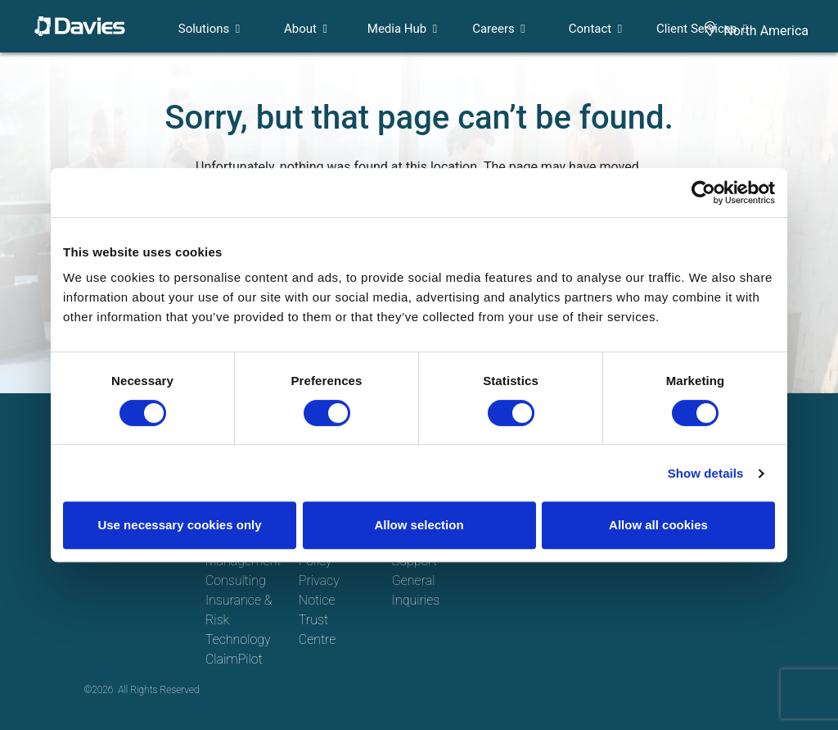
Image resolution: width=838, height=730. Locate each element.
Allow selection (418, 525)
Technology (238, 639)
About (300, 28)
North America (766, 31)
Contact (590, 28)
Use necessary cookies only (179, 525)
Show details (706, 473)
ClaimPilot (234, 659)
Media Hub (396, 28)
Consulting (235, 580)
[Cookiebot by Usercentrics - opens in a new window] (703, 192)
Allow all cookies (658, 525)
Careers (493, 28)
